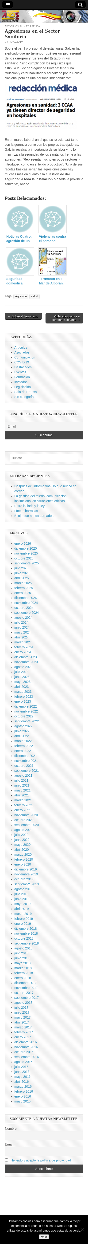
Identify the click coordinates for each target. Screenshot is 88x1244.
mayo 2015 (22, 1101)
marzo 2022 (23, 741)
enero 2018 (22, 978)
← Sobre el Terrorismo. (23, 316)
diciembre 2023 (25, 657)
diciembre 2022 (25, 706)
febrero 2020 (23, 859)
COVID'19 (21, 362)
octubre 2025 (24, 558)
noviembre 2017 (26, 988)
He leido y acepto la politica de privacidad (41, 1160)
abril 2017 (21, 1022)
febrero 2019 (23, 919)
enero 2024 (22, 652)
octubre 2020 (24, 820)
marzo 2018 (23, 968)
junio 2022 (22, 731)
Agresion (21, 296)
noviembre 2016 (26, 1047)
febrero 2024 (23, 647)
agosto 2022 (23, 726)
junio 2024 (22, 627)
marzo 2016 (23, 1086)
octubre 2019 (24, 879)
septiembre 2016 (26, 1057)
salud (34, 296)
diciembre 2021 (25, 756)
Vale (44, 1237)
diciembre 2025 (25, 548)
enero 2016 (22, 1096)
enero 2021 (22, 810)
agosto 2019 (23, 889)
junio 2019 (22, 899)
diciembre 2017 (25, 983)
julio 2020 (21, 835)
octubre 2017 (24, 993)
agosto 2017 (23, 1002)
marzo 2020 (23, 854)
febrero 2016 (23, 1091)
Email (9, 1144)
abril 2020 (21, 849)
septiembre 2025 (26, 563)
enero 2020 (22, 864)
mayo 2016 (22, 1077)
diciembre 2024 (25, 598)
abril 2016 (21, 1081)
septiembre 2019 (26, 884)
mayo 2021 (22, 790)
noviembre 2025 (26, 553)
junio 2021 (22, 785)
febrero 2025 (23, 588)
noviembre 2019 (26, 874)
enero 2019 (22, 923)
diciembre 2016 (25, 1042)
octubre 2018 (24, 938)
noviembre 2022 (26, 711)
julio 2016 (21, 1067)
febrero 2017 (23, 1032)
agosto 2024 (23, 617)
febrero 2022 (23, 746)
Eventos (20, 372)
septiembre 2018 (26, 943)
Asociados (22, 352)
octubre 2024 (24, 608)
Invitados (20, 382)
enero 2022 (22, 751)
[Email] (44, 426)
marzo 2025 (23, 583)
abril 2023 (21, 687)
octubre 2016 (24, 1052)
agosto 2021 (23, 775)
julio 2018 (21, 953)
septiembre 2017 (26, 998)
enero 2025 (22, 593)
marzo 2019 (23, 914)
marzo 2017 (23, 1027)
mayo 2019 (22, 904)
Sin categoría (24, 397)
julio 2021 (21, 780)
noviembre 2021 (26, 761)
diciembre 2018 (25, 928)
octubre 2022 (24, 716)
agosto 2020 (23, 830)
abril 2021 (21, 795)
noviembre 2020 (26, 815)
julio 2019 (21, 894)
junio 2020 (22, 840)
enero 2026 (22, 543)
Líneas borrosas (26, 511)
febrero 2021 (23, 805)
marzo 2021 (23, 800)
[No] (82, 1229)
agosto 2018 (23, 948)
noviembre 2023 (26, 662)
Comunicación (24, 357)
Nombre (11, 1128)
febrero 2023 (23, 696)
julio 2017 (21, 1007)
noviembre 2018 (26, 933)
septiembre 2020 (26, 825)
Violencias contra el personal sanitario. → (65, 318)
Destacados (23, 367)
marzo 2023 (23, 691)
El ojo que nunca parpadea (34, 516)
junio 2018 (22, 958)
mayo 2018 (22, 963)
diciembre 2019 (25, 869)
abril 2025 (21, 578)
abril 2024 (21, 637)
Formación (22, 377)
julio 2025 (21, 568)
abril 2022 (21, 736)
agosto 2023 (23, 667)
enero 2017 (22, 1037)
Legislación (22, 387)
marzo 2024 (23, 642)
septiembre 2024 (26, 612)
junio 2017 (22, 1012)
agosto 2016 (23, 1062)
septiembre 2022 (26, 721)
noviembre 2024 (26, 603)
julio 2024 (21, 622)
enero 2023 (22, 701)
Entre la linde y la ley (29, 506)
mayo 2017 (22, 1017)
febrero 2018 (23, 973)
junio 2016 (22, 1072)
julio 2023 (21, 672)
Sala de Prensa (29, 26)
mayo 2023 (22, 682)
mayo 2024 (22, 632)
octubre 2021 (24, 766)
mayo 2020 (22, 844)
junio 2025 (22, 573)
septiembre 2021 (26, 770)
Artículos (12, 26)
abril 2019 (21, 909)
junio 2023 (22, 677)
